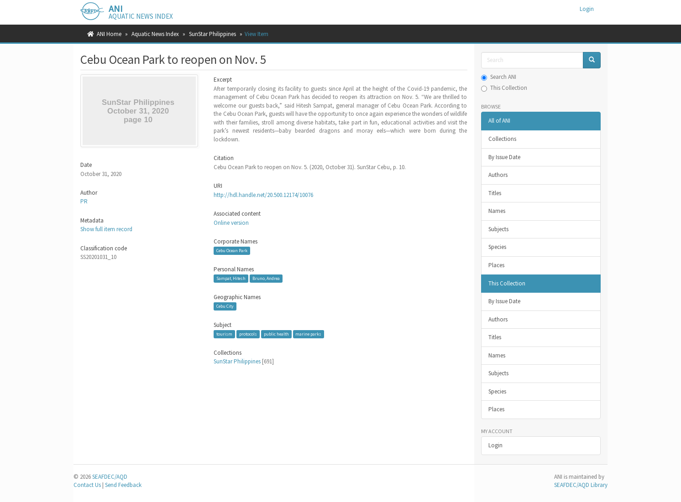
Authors (498, 175)
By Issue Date (504, 157)
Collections (502, 139)
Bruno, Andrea (266, 278)
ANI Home (109, 34)
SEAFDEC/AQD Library (581, 485)
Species (497, 247)
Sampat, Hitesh (231, 278)
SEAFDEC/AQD (109, 477)
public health (276, 334)
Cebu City (225, 306)
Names (496, 211)
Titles (494, 193)
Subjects (498, 229)
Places (496, 265)
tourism (224, 334)
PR (84, 201)
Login (495, 445)
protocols (248, 334)
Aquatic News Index (155, 34)
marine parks (308, 334)
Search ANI (498, 77)
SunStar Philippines (212, 34)
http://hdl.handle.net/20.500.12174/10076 (263, 195)
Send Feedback (123, 485)
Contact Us (87, 485)
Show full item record (106, 229)
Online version (231, 223)
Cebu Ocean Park (231, 251)
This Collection (504, 88)
